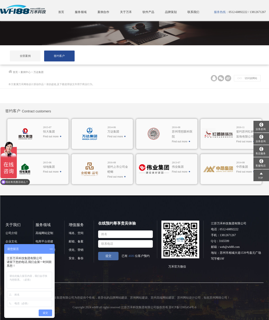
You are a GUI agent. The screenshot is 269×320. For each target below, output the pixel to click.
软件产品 (148, 12)
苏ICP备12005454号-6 (182, 307)
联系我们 (193, 12)
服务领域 (81, 12)
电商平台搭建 (44, 241)
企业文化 (11, 241)
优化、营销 (76, 249)
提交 (108, 256)
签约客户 (59, 55)
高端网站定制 (44, 233)
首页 (61, 12)
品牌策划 (171, 12)
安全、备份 (76, 258)
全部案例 (25, 55)
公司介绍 (11, 233)
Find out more (51, 136)
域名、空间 (76, 233)
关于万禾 (126, 12)
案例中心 (26, 72)
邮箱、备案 (76, 241)
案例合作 (103, 12)
